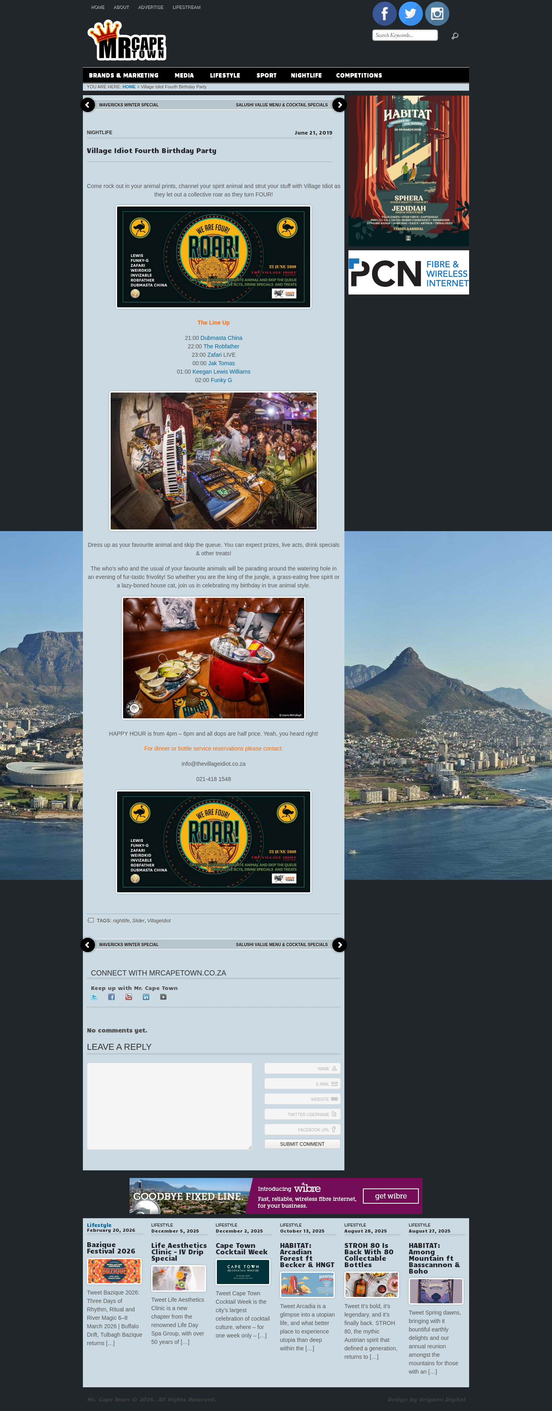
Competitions (359, 74)
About (121, 6)
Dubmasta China (221, 338)
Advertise (150, 6)
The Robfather (222, 346)
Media (184, 76)
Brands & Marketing (123, 76)
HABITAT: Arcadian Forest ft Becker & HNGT (307, 1254)
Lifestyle (225, 76)
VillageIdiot (159, 921)
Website (320, 1099)
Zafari (214, 355)
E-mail (323, 1084)
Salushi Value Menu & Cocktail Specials (282, 105)
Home (97, 6)
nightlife (121, 921)
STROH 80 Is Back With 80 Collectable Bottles (368, 1254)
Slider (138, 921)
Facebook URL (314, 1130)
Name (324, 1069)
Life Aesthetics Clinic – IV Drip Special (179, 1251)
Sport (266, 74)
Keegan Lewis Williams (221, 371)
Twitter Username (309, 1114)
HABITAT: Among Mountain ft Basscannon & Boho (434, 1258)
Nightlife (306, 74)
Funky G (221, 380)
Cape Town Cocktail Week (242, 1248)
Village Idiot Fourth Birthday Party (151, 150)
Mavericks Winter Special (129, 105)
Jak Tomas (221, 363)
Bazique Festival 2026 (111, 1247)
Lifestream (186, 6)
